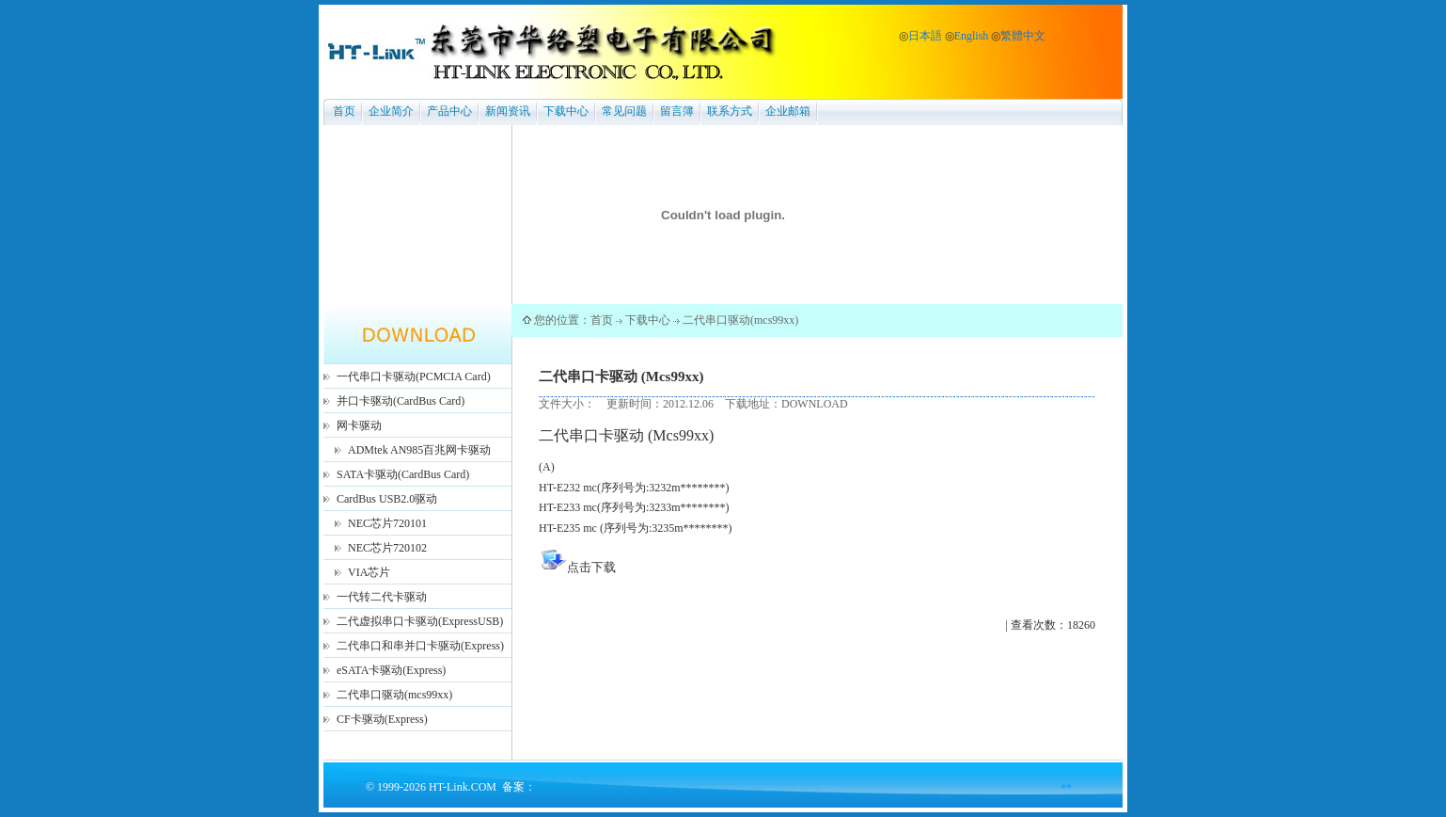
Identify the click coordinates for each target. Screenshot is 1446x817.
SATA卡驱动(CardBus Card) (403, 474)
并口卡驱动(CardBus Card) (400, 401)
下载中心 (566, 111)
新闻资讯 (507, 111)
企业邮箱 (787, 111)
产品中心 (449, 111)
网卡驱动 (359, 425)
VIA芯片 (369, 572)
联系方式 (729, 111)
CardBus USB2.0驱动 (387, 498)
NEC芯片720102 (387, 547)
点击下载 (591, 567)
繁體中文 (1022, 35)
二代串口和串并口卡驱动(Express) (420, 645)
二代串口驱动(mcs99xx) (394, 694)
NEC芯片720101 (387, 523)
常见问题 (624, 111)
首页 (344, 111)
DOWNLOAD (814, 403)
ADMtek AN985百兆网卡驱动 (419, 450)
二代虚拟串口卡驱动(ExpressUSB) (420, 621)
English (971, 35)
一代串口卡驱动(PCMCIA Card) (414, 376)
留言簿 (677, 111)
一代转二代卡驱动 (382, 596)
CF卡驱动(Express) (382, 719)
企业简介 (391, 111)
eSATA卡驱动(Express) (391, 670)
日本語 (925, 35)
